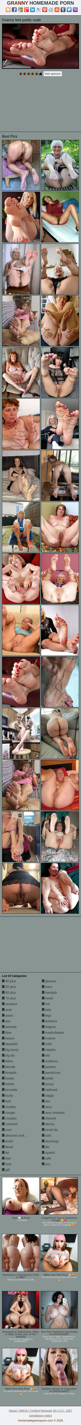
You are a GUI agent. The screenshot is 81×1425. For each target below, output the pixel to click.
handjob (49, 992)
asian (7, 1015)
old (46, 1055)
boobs (8, 1078)
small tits (50, 1130)
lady (46, 1009)
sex (46, 1101)
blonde (8, 1067)
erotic (7, 1141)
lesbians (49, 1021)
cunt (7, 1130)
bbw (6, 1032)
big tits (8, 1055)
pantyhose (51, 1072)
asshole (9, 1027)
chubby (9, 1107)
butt (6, 1101)
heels (47, 998)
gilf (6, 1170)
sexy (47, 1107)
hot (46, 1004)
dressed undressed (17, 1135)
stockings (50, 1141)
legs (46, 1015)
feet (6, 1158)
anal (7, 1009)
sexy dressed (53, 1112)
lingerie (49, 1027)
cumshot (10, 1124)
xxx (46, 1164)
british (8, 1084)
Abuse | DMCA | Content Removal (30, 1410)
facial (7, 1147)
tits (45, 1147)
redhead (49, 1090)
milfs (47, 1044)
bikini (7, 1061)
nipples (49, 1049)
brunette (9, 1090)
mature (48, 1038)
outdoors (50, 1061)
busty (7, 1095)
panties (49, 1067)
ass (6, 1021)
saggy (48, 1095)
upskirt (48, 1152)
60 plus (9, 992)
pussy (48, 1084)
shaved (49, 1118)
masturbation (53, 1032)
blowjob (9, 1072)
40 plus (9, 981)
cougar (8, 1112)
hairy (47, 987)
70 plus (9, 998)
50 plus (9, 987)
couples (9, 1118)
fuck (6, 1164)
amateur (9, 1004)
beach (8, 1038)
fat (5, 1152)
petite (47, 1078)
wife (46, 1158)
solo (46, 1135)
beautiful (10, 1044)
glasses (49, 981)
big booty (10, 1049)
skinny (48, 1124)
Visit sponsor (53, 73)
